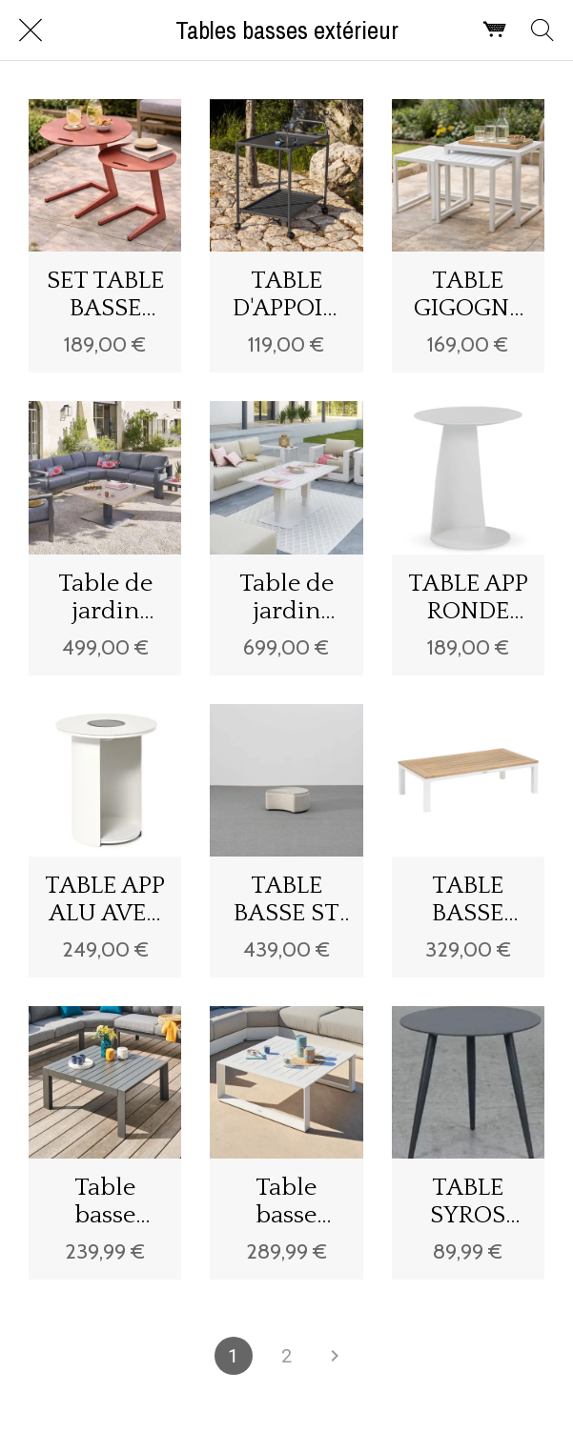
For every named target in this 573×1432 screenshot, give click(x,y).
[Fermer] (30, 30)
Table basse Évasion (105, 1201)
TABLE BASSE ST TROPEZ (286, 899)
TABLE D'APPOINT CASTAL (286, 294)
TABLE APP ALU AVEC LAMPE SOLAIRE (105, 899)
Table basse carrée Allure (286, 1201)
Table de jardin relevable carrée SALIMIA (104, 597)
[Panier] (495, 30)
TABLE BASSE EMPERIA (468, 899)
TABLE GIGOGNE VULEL (468, 294)
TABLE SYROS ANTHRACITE (468, 1201)
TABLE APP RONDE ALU (468, 597)
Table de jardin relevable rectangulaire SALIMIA (286, 597)
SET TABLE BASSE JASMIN (105, 294)
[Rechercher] (542, 30)
